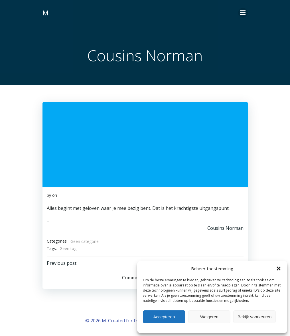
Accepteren (164, 316)
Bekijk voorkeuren (254, 316)
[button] (278, 268)
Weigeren (209, 316)
